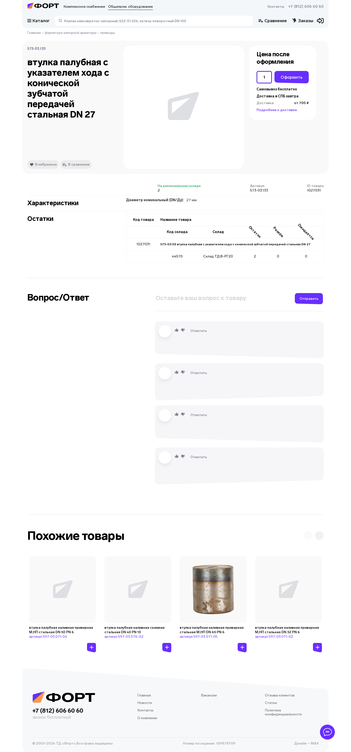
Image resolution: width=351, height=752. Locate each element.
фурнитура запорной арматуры (70, 33)
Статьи (271, 703)
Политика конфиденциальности (283, 712)
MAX (314, 743)
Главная (34, 33)
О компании (147, 718)
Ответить (198, 331)
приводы (107, 33)
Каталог (38, 20)
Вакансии (209, 695)
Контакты (275, 6)
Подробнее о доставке (277, 110)
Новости (144, 703)
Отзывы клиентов (280, 695)
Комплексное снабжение (84, 6)
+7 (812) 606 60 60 (306, 6)
